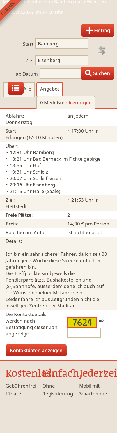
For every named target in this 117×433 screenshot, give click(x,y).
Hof (37, 165)
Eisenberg (44, 184)
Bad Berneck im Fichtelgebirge (67, 159)
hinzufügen (79, 102)
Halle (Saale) (46, 191)
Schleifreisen (47, 178)
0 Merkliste (66, 102)
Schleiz (40, 172)
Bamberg (43, 152)
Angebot (49, 89)
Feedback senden (13, 13)
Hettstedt (16, 206)
